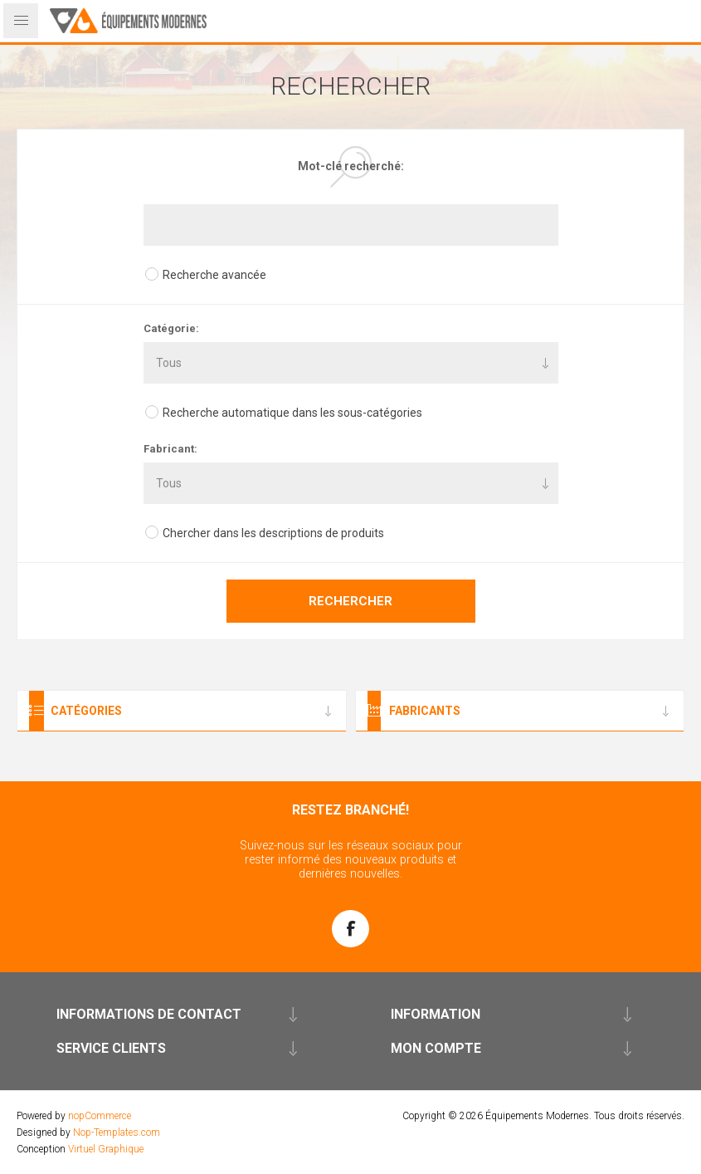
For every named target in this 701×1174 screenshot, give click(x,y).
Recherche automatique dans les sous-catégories (292, 412)
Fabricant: (170, 449)
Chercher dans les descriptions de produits (273, 533)
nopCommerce (99, 1116)
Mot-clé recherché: (351, 166)
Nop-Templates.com (116, 1132)
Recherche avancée (214, 274)
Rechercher (350, 601)
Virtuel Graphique (106, 1149)
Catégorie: (171, 328)
